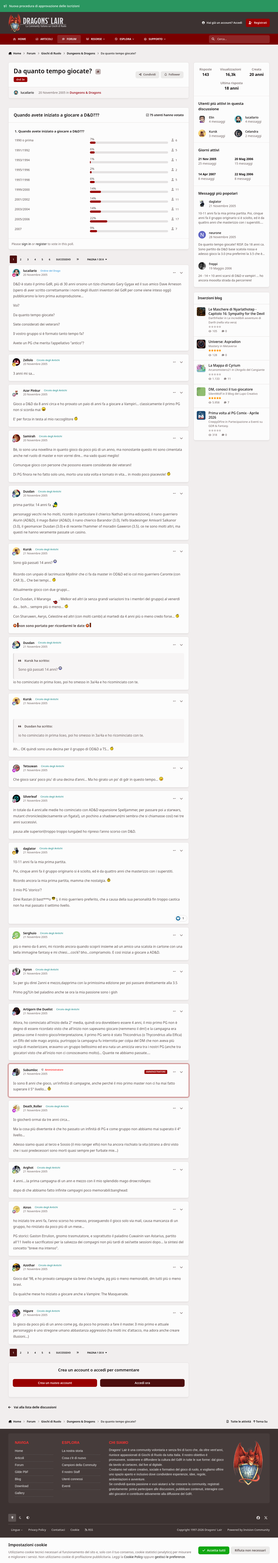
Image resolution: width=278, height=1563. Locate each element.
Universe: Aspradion (224, 341)
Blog (18, 1479)
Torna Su (260, 1421)
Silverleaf (30, 797)
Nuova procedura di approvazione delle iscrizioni (42, 6)
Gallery (19, 1493)
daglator (29, 849)
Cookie (74, 1530)
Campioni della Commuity (79, 1465)
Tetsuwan (30, 766)
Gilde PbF (21, 1472)
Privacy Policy (37, 1530)
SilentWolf (215, 393)
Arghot (28, 1168)
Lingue (17, 1530)
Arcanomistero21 (219, 370)
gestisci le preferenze (170, 1557)
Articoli (19, 1458)
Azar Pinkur (31, 391)
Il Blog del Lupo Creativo (242, 393)
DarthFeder (215, 318)
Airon (27, 1207)
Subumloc (30, 1070)
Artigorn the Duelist (38, 1009)
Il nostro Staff (71, 1472)
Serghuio (29, 933)
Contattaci (58, 1530)
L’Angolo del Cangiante (250, 370)
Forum (19, 1465)
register (41, 244)
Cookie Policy (133, 1557)
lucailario (27, 92)
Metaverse (230, 346)
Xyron (27, 969)
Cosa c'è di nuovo (74, 1458)
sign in (26, 244)
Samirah (29, 436)
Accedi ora (142, 1383)
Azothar (29, 1265)
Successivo (63, 259)
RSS (89, 1530)
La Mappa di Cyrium (224, 365)
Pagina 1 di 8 (97, 259)
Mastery (213, 346)
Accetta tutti (213, 1550)
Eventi (66, 1486)
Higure (28, 1311)
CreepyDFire (216, 422)
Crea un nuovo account (55, 1383)
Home (19, 1451)
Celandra (251, 132)
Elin (211, 117)
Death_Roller (32, 1106)
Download (21, 1486)
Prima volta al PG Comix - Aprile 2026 (233, 415)
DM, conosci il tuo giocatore (230, 389)
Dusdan (29, 491)
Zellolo (28, 360)
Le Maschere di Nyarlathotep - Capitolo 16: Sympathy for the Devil (236, 311)
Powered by (248, 1530)
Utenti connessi (72, 1479)
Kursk (27, 549)
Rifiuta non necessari (250, 1550)
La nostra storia (72, 1451)
